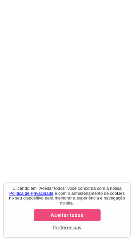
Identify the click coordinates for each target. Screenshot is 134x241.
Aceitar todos (67, 215)
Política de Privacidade (31, 193)
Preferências (67, 227)
